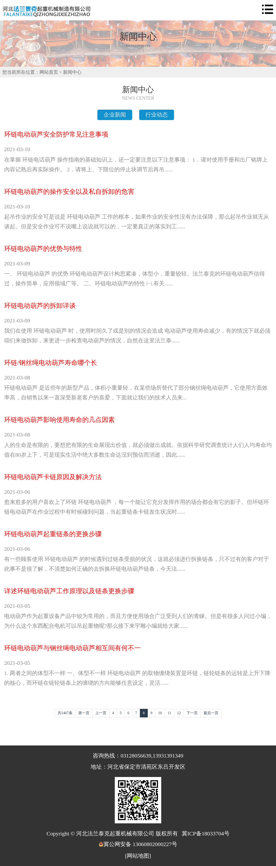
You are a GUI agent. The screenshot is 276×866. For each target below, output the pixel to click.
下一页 (192, 713)
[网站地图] (138, 856)
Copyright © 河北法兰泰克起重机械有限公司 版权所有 (112, 834)
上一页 (100, 713)
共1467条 (65, 713)
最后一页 (211, 713)
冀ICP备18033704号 (205, 834)
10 (160, 713)
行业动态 (156, 115)
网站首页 (48, 72)
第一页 (83, 713)
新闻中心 (72, 72)
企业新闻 (115, 115)
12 (179, 713)
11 (169, 713)
